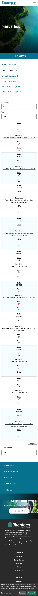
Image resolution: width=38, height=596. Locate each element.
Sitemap (8, 490)
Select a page (6, 448)
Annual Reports (8, 76)
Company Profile (11, 472)
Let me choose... (6, 593)
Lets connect (18, 511)
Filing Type (5, 102)
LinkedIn (19, 581)
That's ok (31, 593)
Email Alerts (9, 465)
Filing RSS (32, 444)
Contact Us (19, 570)
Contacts (8, 478)
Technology (19, 556)
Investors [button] (19, 55)
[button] (34, 3)
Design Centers (19, 560)
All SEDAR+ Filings (9, 92)
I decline (22, 593)
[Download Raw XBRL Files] (19, 144)
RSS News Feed (10, 484)
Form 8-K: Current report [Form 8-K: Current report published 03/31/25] (19, 361)
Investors (19, 563)
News (19, 567)
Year (2, 112)
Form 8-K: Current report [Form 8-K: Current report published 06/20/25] (19, 266)
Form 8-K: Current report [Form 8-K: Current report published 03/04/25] (19, 393)
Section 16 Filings (9, 86)
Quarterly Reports (9, 81)
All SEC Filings (7, 71)
